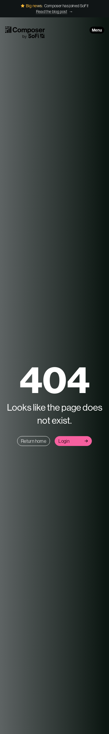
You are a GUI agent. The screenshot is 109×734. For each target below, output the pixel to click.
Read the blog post (51, 11)
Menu (97, 30)
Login (73, 441)
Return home (33, 441)
